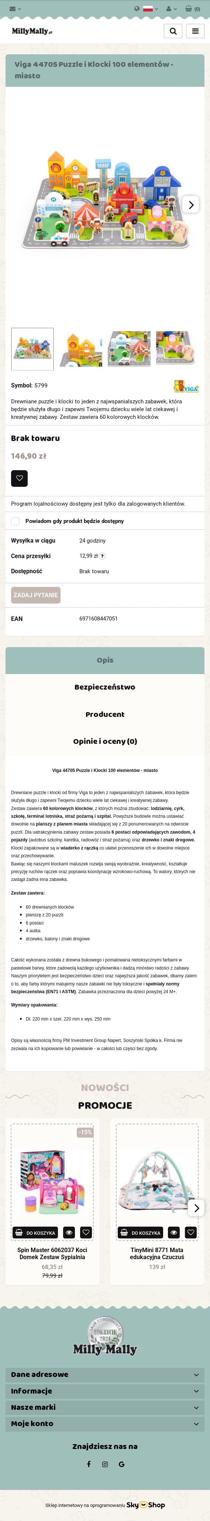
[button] (192, 7)
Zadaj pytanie (36, 595)
